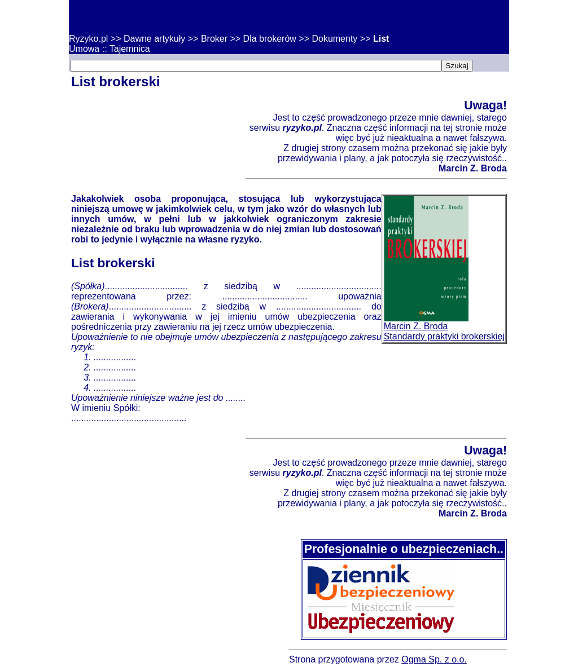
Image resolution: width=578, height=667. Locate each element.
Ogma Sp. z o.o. (434, 659)
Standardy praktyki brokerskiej (444, 336)
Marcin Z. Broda (416, 326)
